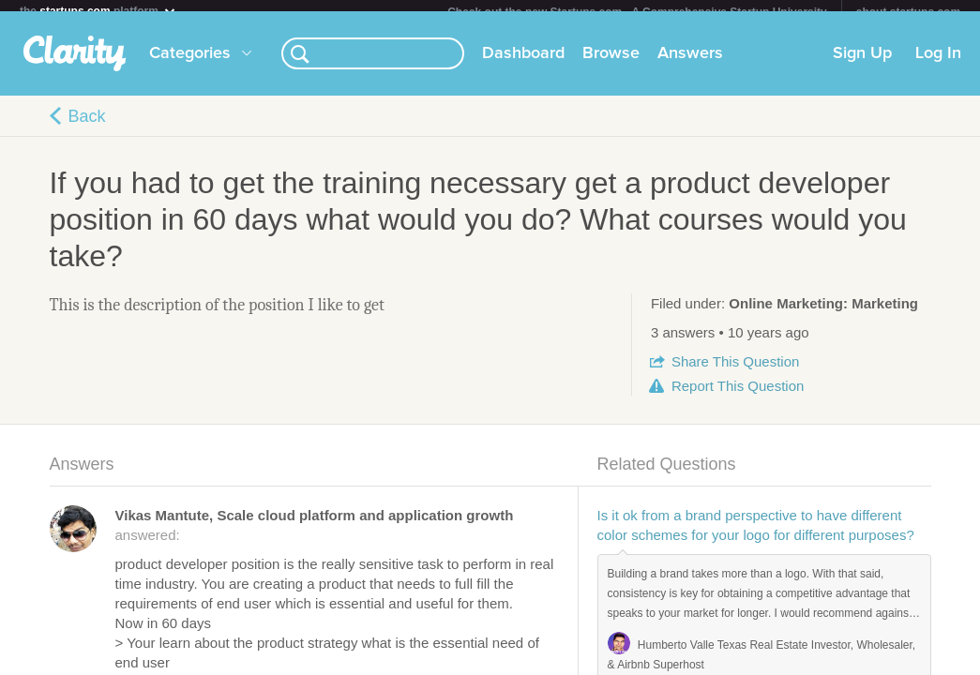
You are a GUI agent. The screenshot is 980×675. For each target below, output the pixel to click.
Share (735, 373)
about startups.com (908, 12)
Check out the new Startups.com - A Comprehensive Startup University (637, 12)
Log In (938, 64)
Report (737, 397)
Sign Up (862, 64)
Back (87, 127)
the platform (98, 11)
